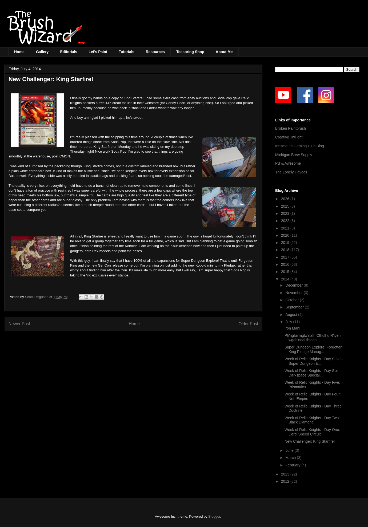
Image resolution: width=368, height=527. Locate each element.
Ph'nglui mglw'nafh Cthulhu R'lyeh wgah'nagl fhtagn (313, 337)
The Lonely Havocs (291, 172)
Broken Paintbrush (290, 128)
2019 (285, 242)
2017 (285, 257)
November (294, 293)
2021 (285, 228)
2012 (285, 481)
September (295, 307)
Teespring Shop (190, 52)
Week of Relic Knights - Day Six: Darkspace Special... (311, 372)
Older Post (248, 324)
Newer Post (19, 324)
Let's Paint (98, 52)
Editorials (68, 52)
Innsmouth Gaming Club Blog (299, 146)
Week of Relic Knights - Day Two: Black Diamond (312, 420)
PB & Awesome (288, 163)
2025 (285, 206)
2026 (285, 199)
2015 (285, 272)
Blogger (214, 516)
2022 (285, 221)
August (291, 314)
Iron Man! (292, 328)
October (292, 300)
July (289, 322)
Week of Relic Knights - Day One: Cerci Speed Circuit (312, 431)
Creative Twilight (288, 137)
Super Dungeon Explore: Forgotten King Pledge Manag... (313, 349)
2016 (285, 264)
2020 (285, 235)
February (293, 465)
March (291, 457)
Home (19, 52)
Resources (155, 52)
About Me (224, 52)
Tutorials (126, 52)
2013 (285, 474)
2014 (285, 279)
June (289, 450)
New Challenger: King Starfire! (310, 441)
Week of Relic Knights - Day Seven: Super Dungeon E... (314, 361)
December (294, 285)
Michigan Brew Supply (293, 155)
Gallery (42, 52)
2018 (285, 250)
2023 (285, 213)
